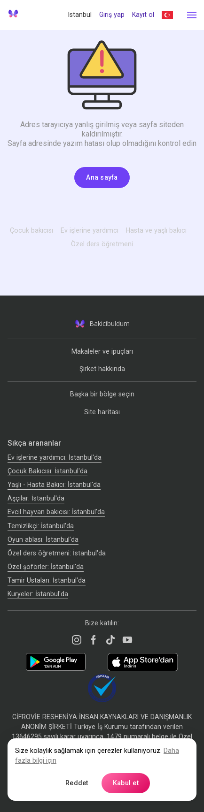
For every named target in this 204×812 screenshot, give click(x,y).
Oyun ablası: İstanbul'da (43, 539)
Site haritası (102, 412)
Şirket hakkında (102, 368)
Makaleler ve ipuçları (102, 351)
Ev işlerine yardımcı (89, 230)
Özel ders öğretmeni (102, 244)
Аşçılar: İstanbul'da (36, 498)
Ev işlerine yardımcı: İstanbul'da (55, 457)
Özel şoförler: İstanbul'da (46, 566)
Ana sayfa (102, 177)
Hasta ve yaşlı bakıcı (156, 230)
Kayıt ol (143, 14)
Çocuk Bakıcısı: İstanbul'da (47, 471)
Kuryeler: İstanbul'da (38, 594)
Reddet (76, 783)
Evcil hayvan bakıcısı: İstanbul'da (56, 512)
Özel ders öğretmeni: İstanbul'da (57, 553)
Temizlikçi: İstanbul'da (41, 526)
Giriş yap (112, 14)
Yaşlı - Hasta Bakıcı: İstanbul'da (54, 484)
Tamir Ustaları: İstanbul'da (47, 580)
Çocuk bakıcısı (31, 230)
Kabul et (126, 783)
